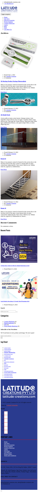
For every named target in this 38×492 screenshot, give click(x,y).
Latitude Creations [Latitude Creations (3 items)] (9, 358)
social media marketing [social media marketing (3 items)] (10, 372)
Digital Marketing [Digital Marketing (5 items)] (9, 352)
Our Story (7, 19)
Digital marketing (9, 323)
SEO (5, 324)
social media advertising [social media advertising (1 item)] (8, 371)
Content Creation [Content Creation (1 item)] (7, 347)
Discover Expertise (9, 20)
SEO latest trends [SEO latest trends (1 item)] (7, 366)
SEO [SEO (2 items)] (5, 363)
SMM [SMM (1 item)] (5, 369)
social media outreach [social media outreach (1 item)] (8, 374)
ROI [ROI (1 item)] (5, 360)
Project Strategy (8, 22)
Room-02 (3, 158)
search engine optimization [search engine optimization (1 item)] (9, 361)
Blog (5, 26)
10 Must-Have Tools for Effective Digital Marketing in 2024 (15, 265)
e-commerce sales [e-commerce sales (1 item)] (7, 355)
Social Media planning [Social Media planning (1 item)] (8, 375)
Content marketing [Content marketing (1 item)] (7, 349)
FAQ (5, 28)
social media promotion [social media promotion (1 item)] (8, 377)
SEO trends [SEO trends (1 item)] (6, 367)
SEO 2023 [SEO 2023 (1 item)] (6, 364)
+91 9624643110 (8, 3)
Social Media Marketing (10, 326)
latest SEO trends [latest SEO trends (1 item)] (7, 357)
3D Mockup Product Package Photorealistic (13, 81)
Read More (4, 92)
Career (6, 25)
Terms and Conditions (10, 455)
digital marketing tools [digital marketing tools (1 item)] (8, 354)
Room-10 (3, 208)
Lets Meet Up (8, 29)
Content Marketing (9, 321)
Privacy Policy (8, 454)
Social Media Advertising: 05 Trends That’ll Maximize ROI (15, 301)
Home (5, 17)
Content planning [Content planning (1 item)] (7, 350)
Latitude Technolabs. (12, 405)
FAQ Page (7, 451)
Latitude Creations (11, 76)
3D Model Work (5, 115)
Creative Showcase (9, 23)
